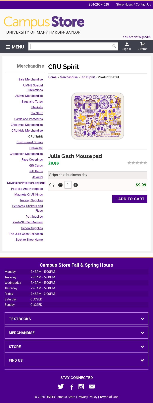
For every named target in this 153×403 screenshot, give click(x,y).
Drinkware (36, 148)
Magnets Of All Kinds (28, 194)
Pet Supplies (34, 216)
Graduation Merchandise (26, 154)
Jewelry (37, 177)
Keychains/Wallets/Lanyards (26, 183)
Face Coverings (32, 159)
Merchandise (69, 77)
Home (52, 77)
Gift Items (36, 171)
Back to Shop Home (29, 239)
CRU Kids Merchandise (27, 130)
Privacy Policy (87, 397)
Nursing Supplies (31, 200)
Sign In (127, 48)
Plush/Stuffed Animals (28, 222)
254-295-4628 (99, 4)
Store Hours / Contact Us (133, 4)
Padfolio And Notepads (27, 189)
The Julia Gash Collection (26, 234)
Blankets (37, 107)
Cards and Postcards (28, 119)
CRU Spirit (35, 136)
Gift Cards (36, 165)
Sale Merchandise (31, 79)
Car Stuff (37, 113)
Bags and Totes (32, 101)
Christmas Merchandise (27, 125)
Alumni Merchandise (29, 96)
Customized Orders (30, 142)
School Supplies (32, 228)
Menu (18, 47)
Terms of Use (109, 397)
